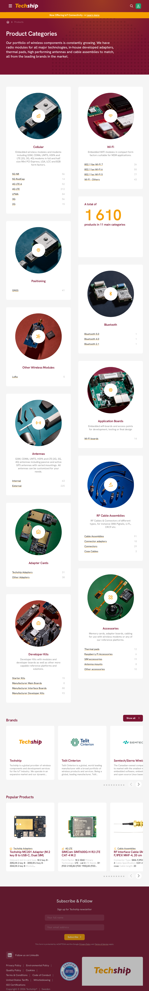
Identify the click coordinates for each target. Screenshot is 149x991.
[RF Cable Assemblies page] (110, 492)
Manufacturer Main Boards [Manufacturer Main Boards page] (27, 683)
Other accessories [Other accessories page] (94, 669)
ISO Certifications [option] (15, 984)
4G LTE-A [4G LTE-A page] (17, 184)
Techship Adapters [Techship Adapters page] (22, 572)
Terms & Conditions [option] (17, 975)
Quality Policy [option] (13, 970)
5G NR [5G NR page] (15, 174)
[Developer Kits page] (38, 632)
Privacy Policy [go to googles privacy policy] (85, 944)
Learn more (93, 15)
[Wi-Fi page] (110, 122)
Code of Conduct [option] (41, 975)
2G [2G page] (13, 204)
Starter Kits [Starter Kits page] (18, 678)
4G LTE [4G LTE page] (16, 189)
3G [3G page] (13, 199)
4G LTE (68, 848)
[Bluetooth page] (110, 295)
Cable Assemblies (126, 848)
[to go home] (26, 6)
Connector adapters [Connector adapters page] (95, 541)
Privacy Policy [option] (13, 965)
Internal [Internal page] (16, 480)
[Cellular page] (38, 126)
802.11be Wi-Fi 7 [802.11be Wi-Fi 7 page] (93, 164)
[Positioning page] (38, 252)
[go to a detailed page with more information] (30, 753)
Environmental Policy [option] (37, 965)
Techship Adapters (22, 848)
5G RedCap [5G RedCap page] (18, 179)
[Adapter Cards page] (38, 534)
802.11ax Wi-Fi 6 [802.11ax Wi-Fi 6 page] (93, 169)
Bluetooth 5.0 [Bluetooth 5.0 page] (91, 334)
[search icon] (131, 6)
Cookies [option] (30, 970)
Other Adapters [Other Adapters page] (21, 577)
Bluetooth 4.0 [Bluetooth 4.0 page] (91, 339)
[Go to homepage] (112, 971)
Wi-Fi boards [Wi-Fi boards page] (91, 438)
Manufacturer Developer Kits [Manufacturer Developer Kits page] (28, 693)
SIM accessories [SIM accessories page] (93, 659)
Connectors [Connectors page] (90, 546)
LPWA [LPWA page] (15, 194)
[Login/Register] (138, 6)
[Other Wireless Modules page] (38, 338)
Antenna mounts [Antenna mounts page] (93, 664)
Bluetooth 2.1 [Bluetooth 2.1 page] (91, 344)
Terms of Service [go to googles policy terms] (101, 944)
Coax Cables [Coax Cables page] (91, 551)
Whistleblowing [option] (42, 980)
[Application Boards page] (110, 396)
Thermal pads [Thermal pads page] (91, 649)
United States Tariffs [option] (17, 980)
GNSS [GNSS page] (15, 290)
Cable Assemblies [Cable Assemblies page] (94, 536)
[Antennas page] (38, 433)
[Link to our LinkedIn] (10, 955)
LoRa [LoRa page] (15, 376)
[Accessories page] (110, 604)
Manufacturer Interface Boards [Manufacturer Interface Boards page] (29, 688)
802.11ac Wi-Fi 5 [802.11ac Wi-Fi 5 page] (93, 174)
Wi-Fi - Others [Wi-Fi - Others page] (92, 179)
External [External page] (16, 485)
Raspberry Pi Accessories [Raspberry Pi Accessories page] (98, 654)
